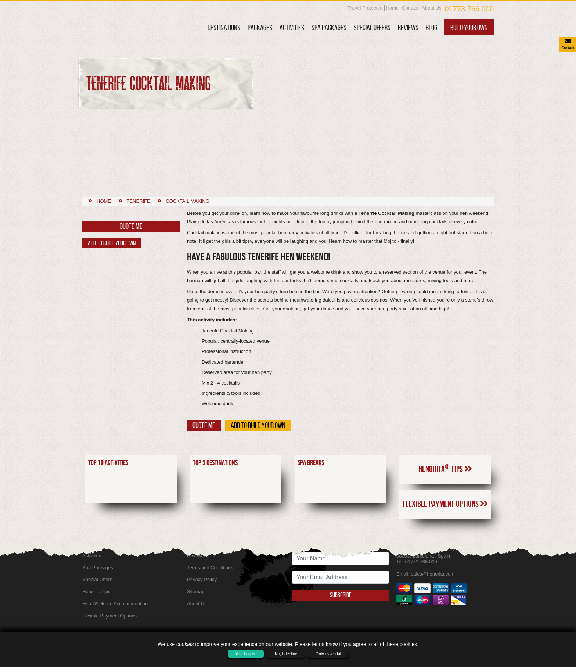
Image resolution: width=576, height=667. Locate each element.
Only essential (328, 654)
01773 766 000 (469, 9)
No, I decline (286, 654)
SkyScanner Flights (207, 543)
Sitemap (196, 591)
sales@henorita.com (433, 574)
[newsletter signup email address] (340, 577)
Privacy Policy (202, 579)
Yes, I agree (245, 654)
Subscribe (340, 595)
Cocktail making (187, 152)
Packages (260, 27)
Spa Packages (329, 27)
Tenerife (138, 152)
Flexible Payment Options (445, 455)
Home (392, 8)
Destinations (224, 27)
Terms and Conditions (210, 567)
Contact (410, 8)
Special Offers (372, 27)
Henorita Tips (445, 420)
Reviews (408, 27)
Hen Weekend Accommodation (115, 603)
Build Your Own (469, 27)
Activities (292, 27)
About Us (431, 8)
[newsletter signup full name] (340, 558)
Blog (431, 27)
